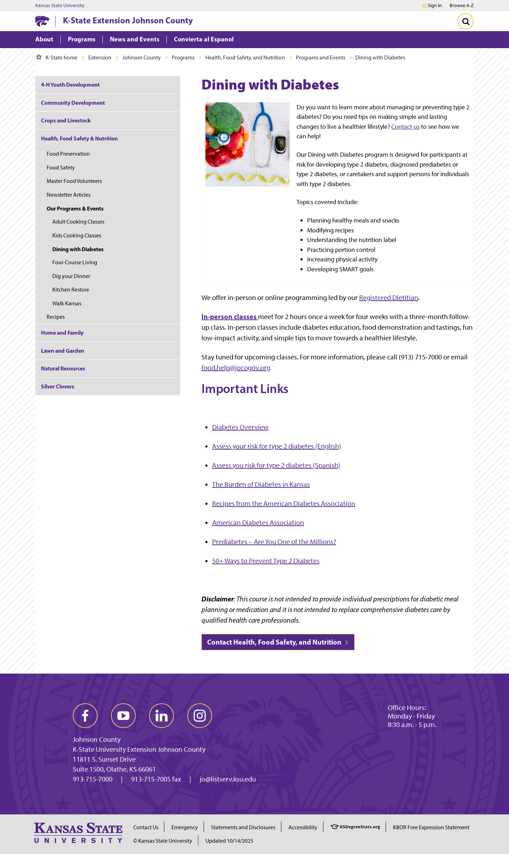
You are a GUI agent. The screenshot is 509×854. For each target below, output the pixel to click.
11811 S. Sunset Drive (104, 759)
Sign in (435, 5)
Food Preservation (68, 153)
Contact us (405, 126)
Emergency (184, 827)
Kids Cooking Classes (76, 235)
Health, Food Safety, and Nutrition (245, 57)
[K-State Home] (42, 21)
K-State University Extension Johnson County (139, 749)
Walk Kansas (66, 303)
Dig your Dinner (71, 276)
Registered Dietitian (388, 297)
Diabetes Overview (240, 427)
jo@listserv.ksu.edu (228, 779)
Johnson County (141, 57)
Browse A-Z (462, 5)
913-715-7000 (92, 779)
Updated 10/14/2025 (229, 840)
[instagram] (199, 715)
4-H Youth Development (70, 84)
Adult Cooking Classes (78, 221)
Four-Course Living (74, 262)
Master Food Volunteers (74, 181)
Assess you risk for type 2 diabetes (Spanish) (276, 465)
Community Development (73, 102)
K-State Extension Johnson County (128, 20)
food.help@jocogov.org (235, 367)
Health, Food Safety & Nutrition (79, 138)
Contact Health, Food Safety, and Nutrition (278, 641)
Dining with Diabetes (78, 249)
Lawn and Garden (62, 350)
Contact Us (145, 827)
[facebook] (85, 715)
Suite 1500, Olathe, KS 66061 (114, 769)
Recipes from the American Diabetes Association (283, 503)
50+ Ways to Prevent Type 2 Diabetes (266, 560)
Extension (99, 57)
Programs (183, 57)
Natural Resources (63, 368)
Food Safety (61, 167)
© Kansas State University (162, 840)
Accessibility (302, 827)
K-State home (56, 57)
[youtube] (123, 715)
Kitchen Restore (70, 289)
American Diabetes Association (258, 522)
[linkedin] (161, 715)
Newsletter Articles (68, 194)
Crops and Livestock (66, 120)
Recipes (56, 316)
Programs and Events (320, 57)
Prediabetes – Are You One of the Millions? (274, 541)
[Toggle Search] (465, 21)
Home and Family (62, 332)
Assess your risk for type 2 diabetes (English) (276, 446)
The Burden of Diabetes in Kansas (261, 484)
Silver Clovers (57, 386)
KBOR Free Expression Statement (431, 827)
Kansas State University (59, 5)
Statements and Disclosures (243, 827)
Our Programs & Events (75, 208)
